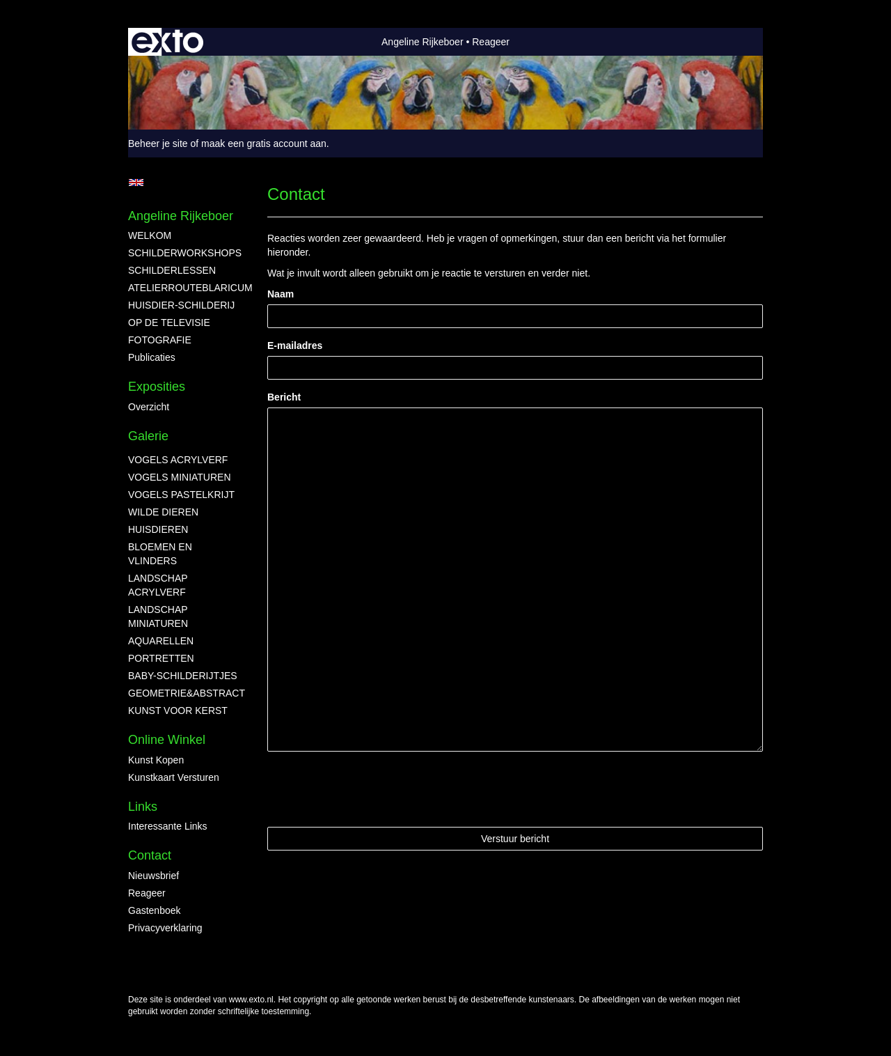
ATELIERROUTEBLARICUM (183, 287)
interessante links (167, 826)
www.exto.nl (251, 999)
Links (142, 807)
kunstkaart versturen (173, 777)
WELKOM (149, 235)
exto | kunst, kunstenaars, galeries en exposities (167, 42)
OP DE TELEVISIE (169, 322)
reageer (147, 893)
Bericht (284, 397)
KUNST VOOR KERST (178, 710)
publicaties (151, 357)
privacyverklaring (165, 927)
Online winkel (166, 740)
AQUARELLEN (161, 640)
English (136, 182)
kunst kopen (156, 760)
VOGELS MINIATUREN (179, 477)
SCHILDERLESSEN (172, 270)
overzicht (148, 406)
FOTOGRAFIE (159, 339)
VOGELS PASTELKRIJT (181, 494)
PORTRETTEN (161, 658)
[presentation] (373, 789)
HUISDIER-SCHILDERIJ (181, 305)
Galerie (148, 436)
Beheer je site (158, 143)
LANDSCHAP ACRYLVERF (157, 585)
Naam (280, 294)
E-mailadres (294, 345)
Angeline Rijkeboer (422, 41)
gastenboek (154, 910)
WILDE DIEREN (163, 512)
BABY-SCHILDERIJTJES (182, 675)
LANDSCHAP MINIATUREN (158, 616)
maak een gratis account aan (263, 143)
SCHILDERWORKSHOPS (183, 252)
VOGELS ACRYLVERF (178, 459)
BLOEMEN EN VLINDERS (160, 553)
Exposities (156, 387)
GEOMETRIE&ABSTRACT (183, 693)
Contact (149, 855)
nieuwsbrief (153, 875)
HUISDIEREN (158, 529)
